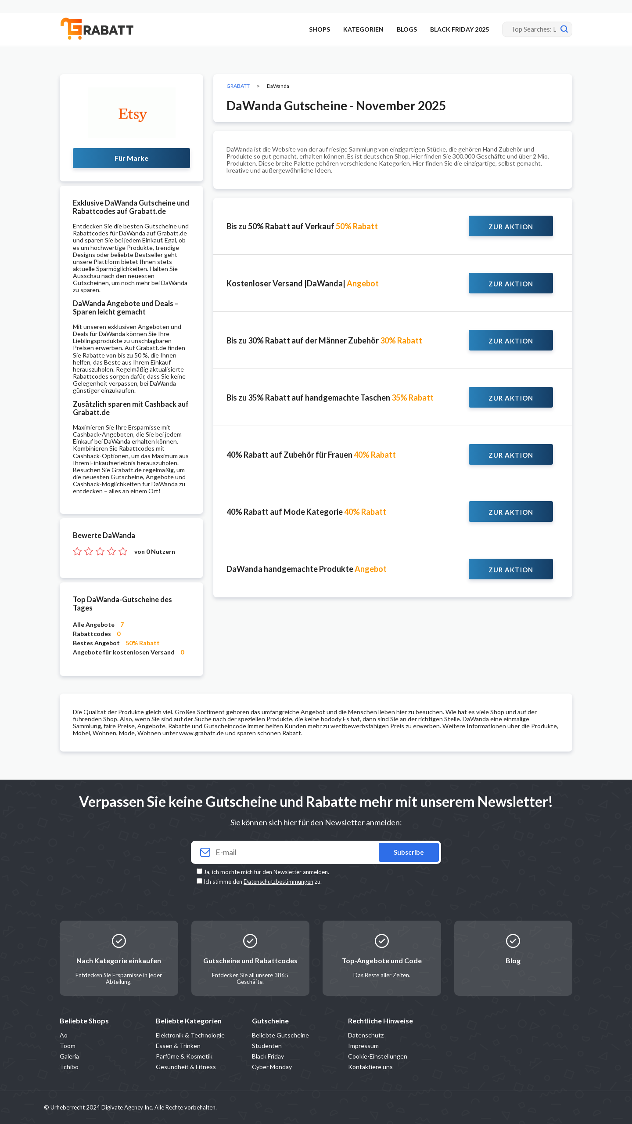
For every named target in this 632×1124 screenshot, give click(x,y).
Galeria (69, 1056)
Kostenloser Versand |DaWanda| (302, 283)
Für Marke (131, 158)
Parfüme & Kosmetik (184, 1056)
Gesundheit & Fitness (186, 1066)
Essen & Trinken (178, 1045)
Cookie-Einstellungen (377, 1056)
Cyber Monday (272, 1066)
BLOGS (407, 29)
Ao (64, 1035)
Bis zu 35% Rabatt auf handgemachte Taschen (330, 397)
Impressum (363, 1045)
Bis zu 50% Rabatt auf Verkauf (302, 226)
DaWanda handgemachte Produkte (306, 569)
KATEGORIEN (363, 29)
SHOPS (319, 29)
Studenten (267, 1045)
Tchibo (69, 1066)
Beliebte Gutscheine (280, 1035)
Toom (67, 1045)
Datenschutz (366, 1035)
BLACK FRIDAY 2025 (459, 29)
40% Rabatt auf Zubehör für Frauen (311, 454)
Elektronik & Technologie (190, 1035)
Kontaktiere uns (370, 1066)
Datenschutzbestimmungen (278, 881)
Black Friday (268, 1056)
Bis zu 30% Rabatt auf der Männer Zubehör (324, 340)
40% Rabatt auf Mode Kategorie (306, 512)
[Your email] (316, 852)
